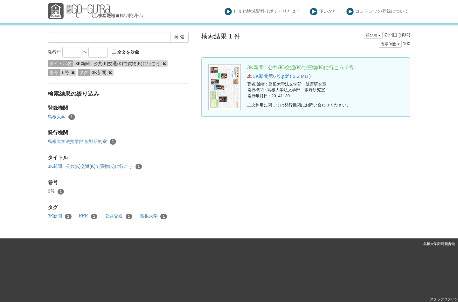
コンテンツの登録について (377, 11)
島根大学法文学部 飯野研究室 (82, 142)
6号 (56, 191)
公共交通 (118, 216)
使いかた (323, 11)
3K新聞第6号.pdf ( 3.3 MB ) (279, 76)
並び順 (373, 35)
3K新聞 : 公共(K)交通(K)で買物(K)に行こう (95, 166)
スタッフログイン (444, 299)
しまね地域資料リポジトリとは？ (263, 11)
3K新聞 (60, 216)
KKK (88, 216)
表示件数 (390, 44)
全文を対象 (126, 52)
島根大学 (61, 117)
